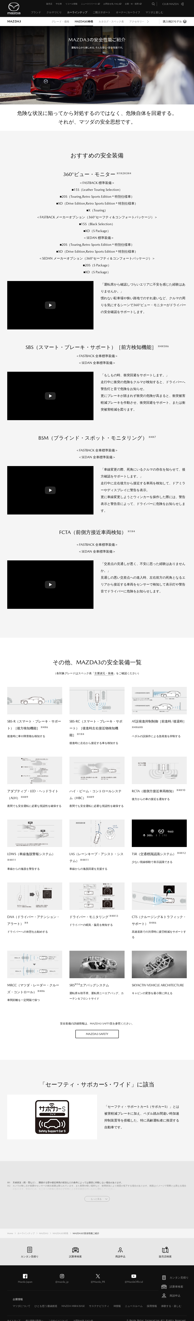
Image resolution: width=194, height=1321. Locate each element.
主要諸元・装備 (103, 673)
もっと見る (96, 1199)
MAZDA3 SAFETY (97, 1034)
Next (148, 21)
